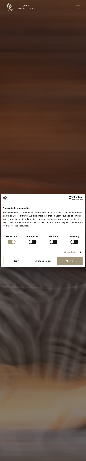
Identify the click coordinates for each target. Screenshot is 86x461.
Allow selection (42, 261)
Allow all (70, 261)
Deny (16, 261)
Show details (70, 252)
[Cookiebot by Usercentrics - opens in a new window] (71, 198)
